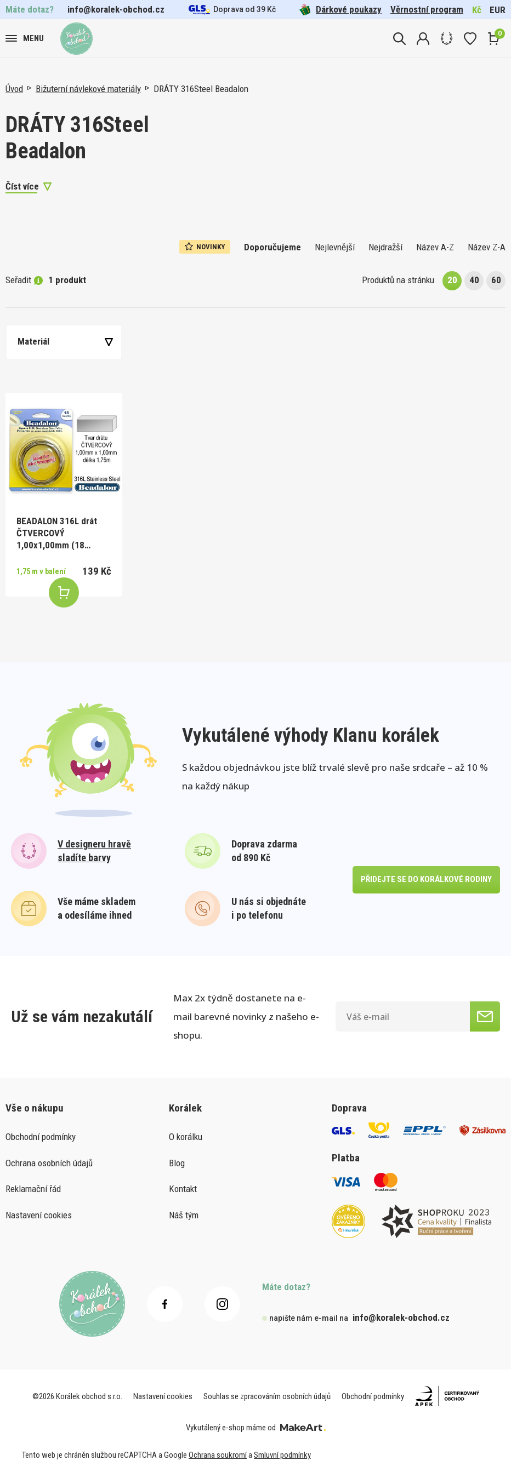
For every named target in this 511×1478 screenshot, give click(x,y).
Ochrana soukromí (218, 1455)
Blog (177, 1163)
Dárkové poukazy (340, 9)
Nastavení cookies (38, 1215)
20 (452, 279)
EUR (498, 9)
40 (474, 279)
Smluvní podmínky (282, 1455)
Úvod (14, 88)
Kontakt (183, 1188)
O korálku (185, 1136)
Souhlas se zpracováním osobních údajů (267, 1396)
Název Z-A (487, 247)
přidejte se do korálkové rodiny (426, 879)
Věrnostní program (426, 9)
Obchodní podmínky (40, 1136)
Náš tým (183, 1215)
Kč (476, 9)
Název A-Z (435, 247)
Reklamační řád (33, 1188)
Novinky (205, 246)
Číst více (22, 186)
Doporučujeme (272, 247)
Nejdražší (385, 247)
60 (496, 279)
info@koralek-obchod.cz (115, 9)
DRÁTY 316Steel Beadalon (201, 88)
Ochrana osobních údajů (49, 1163)
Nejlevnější (335, 247)
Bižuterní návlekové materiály (88, 88)
